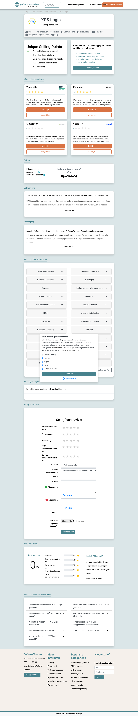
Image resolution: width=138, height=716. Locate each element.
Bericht (55, 512)
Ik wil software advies (113, 5)
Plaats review (68, 532)
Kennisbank (52, 666)
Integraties (52, 321)
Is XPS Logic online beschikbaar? (86, 630)
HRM (53, 313)
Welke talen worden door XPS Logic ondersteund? (43, 623)
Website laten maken (63, 714)
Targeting (47, 362)
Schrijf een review (50, 25)
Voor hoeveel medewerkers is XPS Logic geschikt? (45, 606)
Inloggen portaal (32, 675)
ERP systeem (76, 670)
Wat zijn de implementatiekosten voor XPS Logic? (88, 614)
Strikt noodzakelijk (50, 355)
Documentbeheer (95, 304)
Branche (52, 288)
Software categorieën (77, 5)
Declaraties (96, 296)
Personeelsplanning (50, 329)
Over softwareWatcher (99, 5)
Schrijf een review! (94, 578)
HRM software (77, 681)
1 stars (64, 427)
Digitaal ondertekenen (49, 304)
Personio (78, 87)
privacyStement (57, 348)
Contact (27, 670)
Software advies (54, 674)
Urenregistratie (77, 685)
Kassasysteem (77, 674)
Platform (97, 329)
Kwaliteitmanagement (94, 321)
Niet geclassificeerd (50, 369)
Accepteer (69, 374)
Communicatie (51, 296)
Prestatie (47, 358)
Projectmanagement (79, 677)
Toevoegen (67, 495)
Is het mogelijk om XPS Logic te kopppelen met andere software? (86, 623)
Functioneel (48, 365)
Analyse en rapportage (94, 271)
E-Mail (55, 482)
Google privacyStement (71, 350)
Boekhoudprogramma (80, 662)
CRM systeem (77, 666)
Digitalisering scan (55, 677)
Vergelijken (45, 115)
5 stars (78, 427)
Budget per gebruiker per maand (92, 288)
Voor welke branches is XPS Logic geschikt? (43, 637)
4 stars (74, 427)
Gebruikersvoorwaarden (57, 681)
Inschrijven (99, 677)
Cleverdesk (32, 123)
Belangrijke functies (50, 279)
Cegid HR (78, 123)
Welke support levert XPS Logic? (42, 630)
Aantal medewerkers (50, 271)
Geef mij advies (92, 68)
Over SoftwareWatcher (33, 666)
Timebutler (32, 87)
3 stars (71, 427)
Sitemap (50, 662)
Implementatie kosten (94, 313)
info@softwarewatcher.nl (34, 658)
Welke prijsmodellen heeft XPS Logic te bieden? (45, 614)
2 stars (67, 427)
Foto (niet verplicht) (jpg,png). (53, 523)
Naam (55, 476)
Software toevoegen (55, 670)
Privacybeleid (52, 685)
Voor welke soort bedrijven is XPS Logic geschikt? (89, 606)
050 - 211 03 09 (30, 662)
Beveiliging (96, 279)
